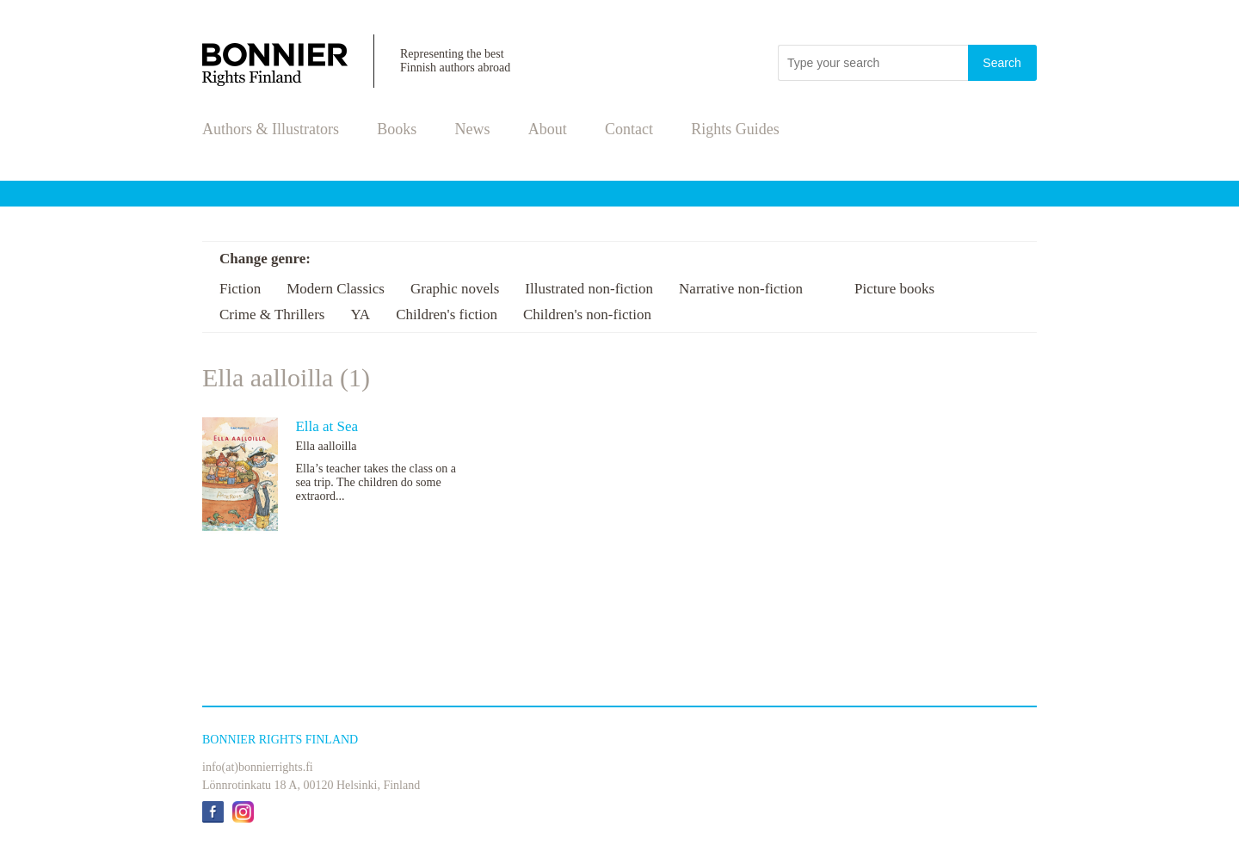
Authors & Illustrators (270, 129)
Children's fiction (446, 314)
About (547, 129)
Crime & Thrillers (271, 314)
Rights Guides (735, 129)
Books (396, 129)
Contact (629, 129)
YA (360, 314)
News (472, 129)
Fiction (240, 289)
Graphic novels (454, 289)
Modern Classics (336, 289)
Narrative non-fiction (741, 289)
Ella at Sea (326, 426)
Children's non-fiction (587, 314)
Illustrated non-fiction (589, 289)
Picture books (894, 289)
